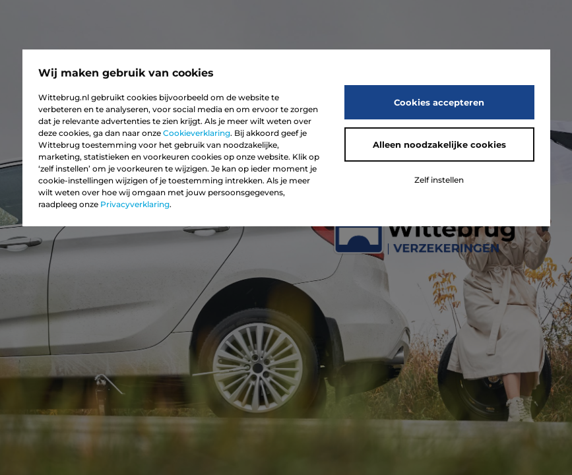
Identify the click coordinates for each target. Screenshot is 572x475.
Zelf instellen (439, 180)
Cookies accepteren (439, 102)
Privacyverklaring (135, 204)
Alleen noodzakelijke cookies (439, 144)
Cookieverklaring (196, 133)
